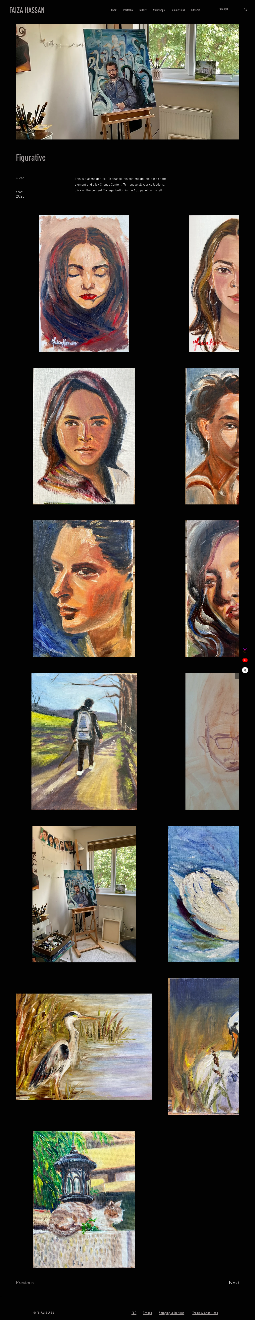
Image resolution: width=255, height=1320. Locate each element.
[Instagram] (245, 650)
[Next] (226, 1283)
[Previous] (30, 1283)
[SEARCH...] (228, 9)
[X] (245, 670)
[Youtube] (245, 660)
